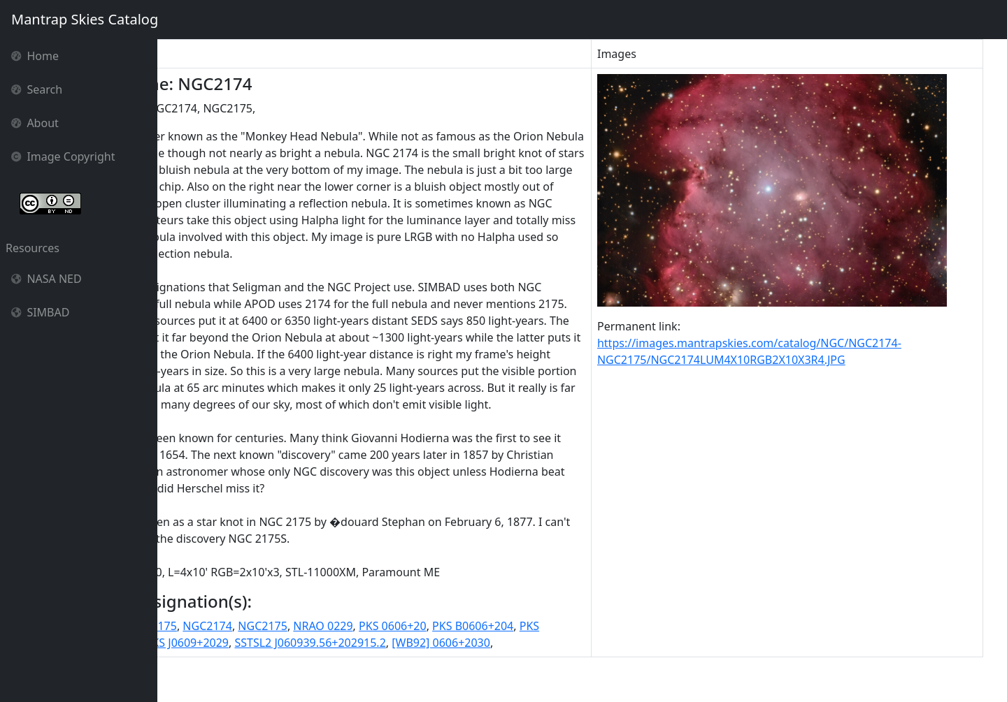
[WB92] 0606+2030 (561, 676)
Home (35, 56)
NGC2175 (360, 659)
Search (36, 89)
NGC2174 (304, 659)
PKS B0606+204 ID (211, 676)
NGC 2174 (190, 659)
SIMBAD (40, 312)
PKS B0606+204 (569, 659)
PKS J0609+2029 (306, 676)
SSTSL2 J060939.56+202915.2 (430, 676)
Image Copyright (63, 156)
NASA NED (46, 278)
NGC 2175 (248, 659)
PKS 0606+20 (490, 659)
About (35, 123)
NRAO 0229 (420, 659)
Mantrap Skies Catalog (84, 19)
